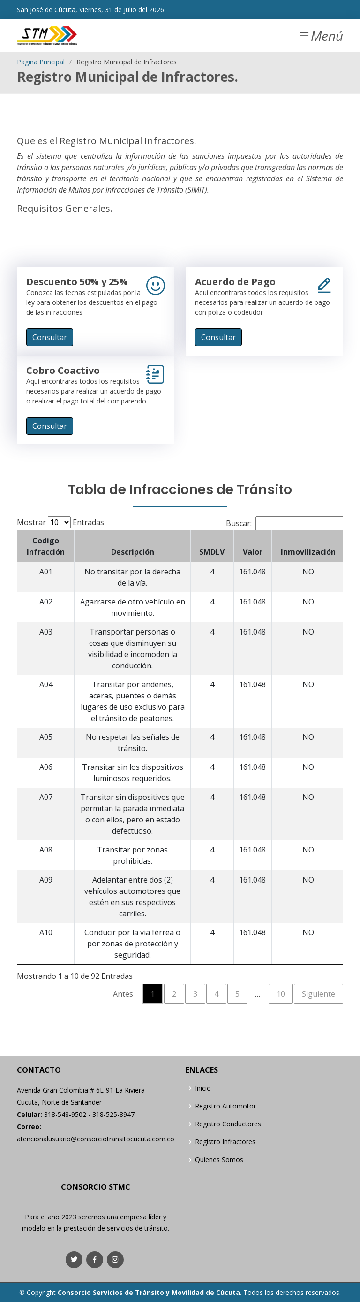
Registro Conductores (228, 1124)
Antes (123, 994)
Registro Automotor (225, 1106)
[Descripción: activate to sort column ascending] (132, 546)
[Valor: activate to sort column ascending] (252, 546)
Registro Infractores (225, 1142)
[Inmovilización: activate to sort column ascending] (308, 546)
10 (281, 994)
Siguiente (318, 994)
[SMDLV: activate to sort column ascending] (211, 546)
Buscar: (284, 523)
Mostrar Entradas (60, 522)
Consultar (49, 337)
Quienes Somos (219, 1159)
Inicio (203, 1088)
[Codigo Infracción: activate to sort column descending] (46, 546)
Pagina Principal (41, 61)
